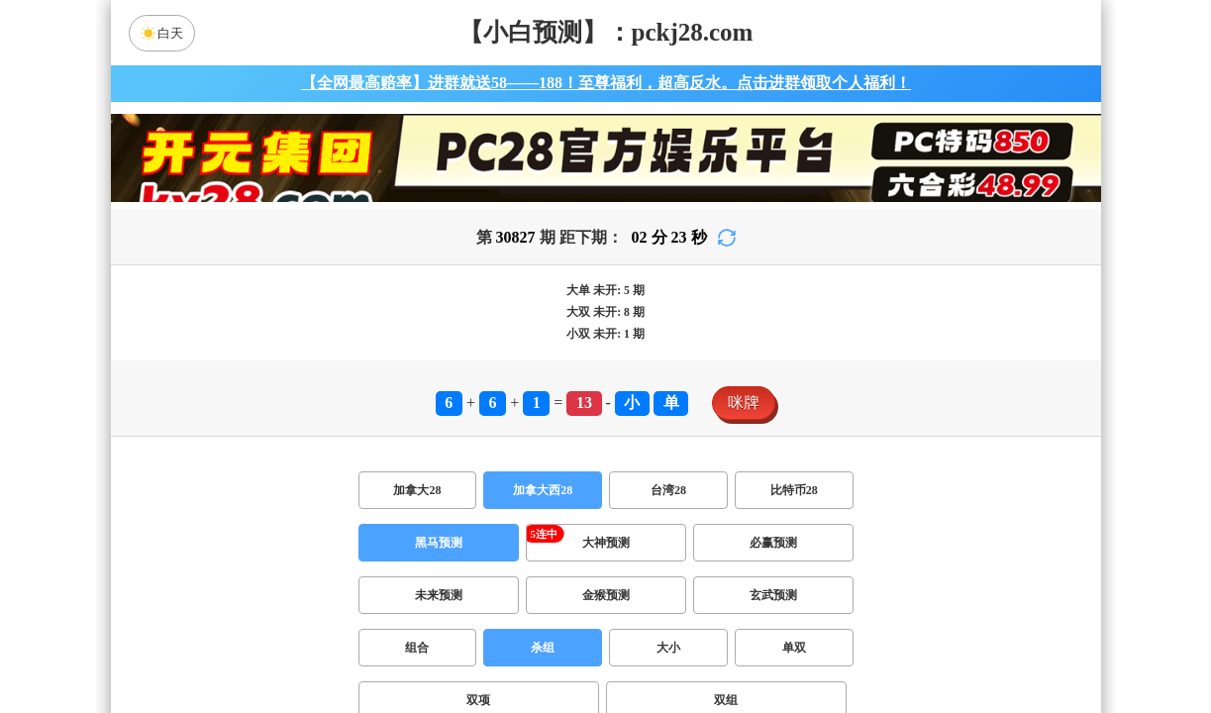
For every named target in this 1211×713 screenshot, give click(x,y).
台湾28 (668, 490)
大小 (668, 648)
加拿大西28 (542, 490)
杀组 (543, 648)
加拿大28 (417, 490)
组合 (417, 648)
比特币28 (794, 490)
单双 (794, 648)
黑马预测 (438, 543)
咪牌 (743, 402)
